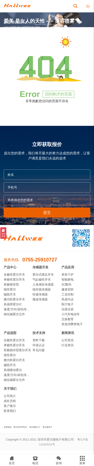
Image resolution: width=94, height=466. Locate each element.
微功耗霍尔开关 (14, 299)
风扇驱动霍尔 (13, 370)
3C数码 (66, 284)
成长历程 (10, 401)
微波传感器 (40, 299)
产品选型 (10, 333)
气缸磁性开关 (42, 279)
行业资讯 (67, 345)
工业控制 (67, 294)
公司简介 (10, 396)
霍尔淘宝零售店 (20, 427)
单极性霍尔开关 (14, 279)
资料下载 (39, 340)
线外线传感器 (42, 289)
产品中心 (10, 267)
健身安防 (67, 289)
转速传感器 (40, 294)
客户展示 (10, 406)
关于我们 (10, 388)
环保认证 (39, 345)
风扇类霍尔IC (13, 304)
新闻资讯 (67, 333)
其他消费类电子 (72, 324)
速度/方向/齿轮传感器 (18, 375)
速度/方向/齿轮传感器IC (18, 309)
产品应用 (67, 267)
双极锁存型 (11, 284)
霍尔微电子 (47, 427)
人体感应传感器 (43, 284)
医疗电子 (67, 304)
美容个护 (67, 274)
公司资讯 (67, 340)
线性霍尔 (10, 289)
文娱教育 (67, 319)
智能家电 (67, 279)
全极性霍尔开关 (14, 274)
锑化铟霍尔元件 (14, 314)
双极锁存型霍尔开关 (17, 350)
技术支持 (39, 333)
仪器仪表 (67, 309)
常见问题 (39, 350)
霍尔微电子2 (34, 427)
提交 (47, 212)
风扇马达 (67, 299)
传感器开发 (40, 267)
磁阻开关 (10, 294)
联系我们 (10, 411)
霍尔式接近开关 (43, 274)
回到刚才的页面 (58, 94)
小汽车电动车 (70, 314)
